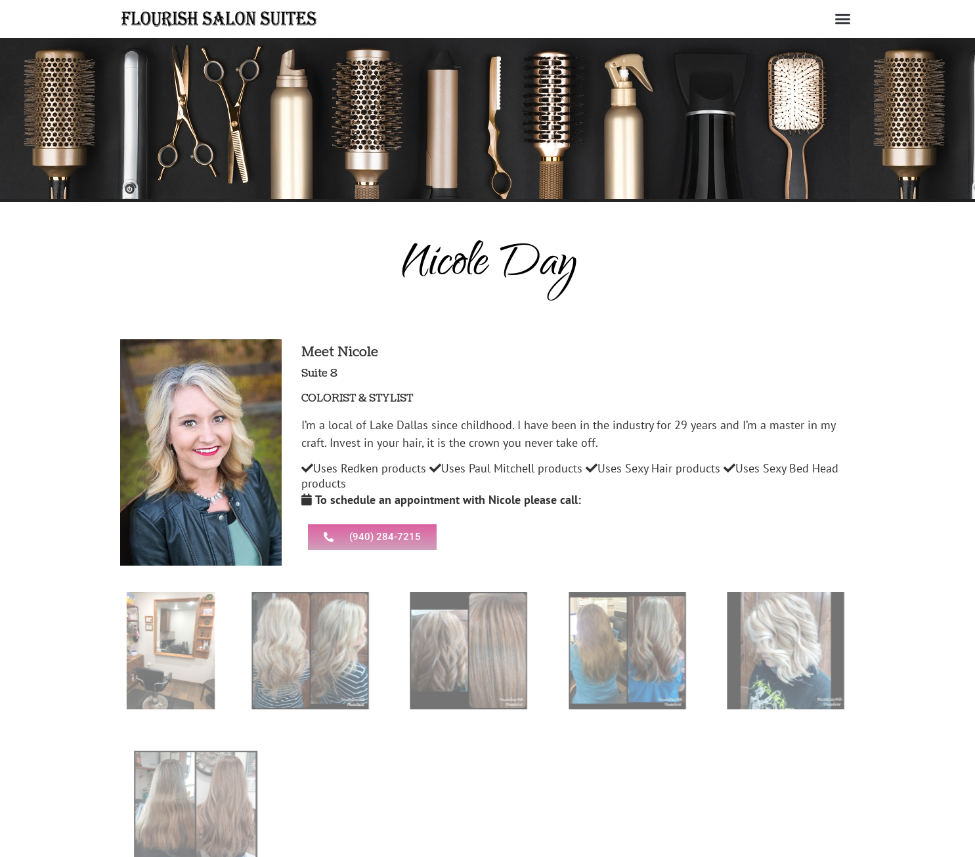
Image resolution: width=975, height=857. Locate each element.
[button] (843, 19)
